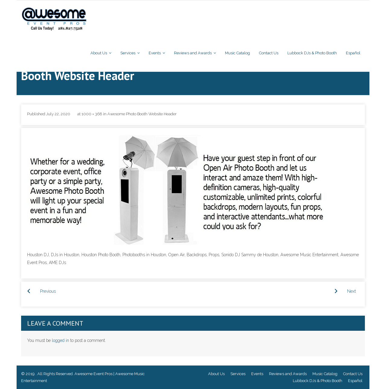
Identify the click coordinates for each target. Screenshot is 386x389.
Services (237, 373)
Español (355, 380)
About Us (216, 373)
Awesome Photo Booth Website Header (142, 114)
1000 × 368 (91, 114)
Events (257, 373)
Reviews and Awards (288, 373)
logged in (60, 340)
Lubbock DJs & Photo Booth (317, 380)
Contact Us (352, 373)
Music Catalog (324, 373)
